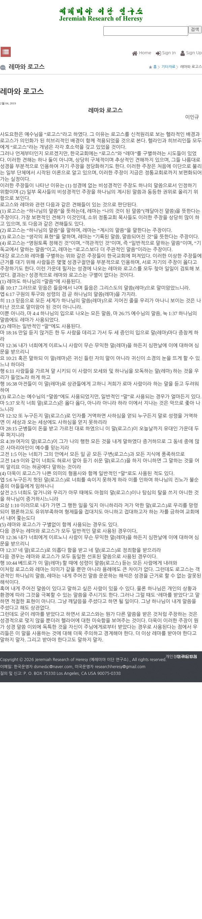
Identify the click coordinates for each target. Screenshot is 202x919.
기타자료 (168, 67)
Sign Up (191, 53)
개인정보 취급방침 (181, 657)
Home (141, 53)
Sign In (166, 53)
